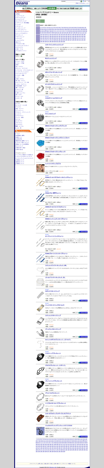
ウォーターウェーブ (21, 73)
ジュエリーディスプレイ (22, 45)
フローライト (19, 122)
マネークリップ (20, 36)
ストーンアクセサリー (22, 33)
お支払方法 (19, 139)
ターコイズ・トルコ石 (21, 105)
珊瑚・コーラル (19, 126)
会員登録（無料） (20, 135)
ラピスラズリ (19, 124)
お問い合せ (40, 463)
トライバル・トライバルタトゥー (24, 70)
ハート (18, 77)
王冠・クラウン (20, 78)
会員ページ (19, 137)
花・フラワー (19, 66)
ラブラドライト (19, 115)
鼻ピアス (18, 42)
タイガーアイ (19, 121)
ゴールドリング (20, 19)
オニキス (18, 103)
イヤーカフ (19, 38)
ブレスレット (19, 26)
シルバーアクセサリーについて (24, 156)
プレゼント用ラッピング (22, 142)
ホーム (16, 5)
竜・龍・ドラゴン (20, 80)
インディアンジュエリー (22, 31)
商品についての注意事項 (22, 144)
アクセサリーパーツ (21, 50)
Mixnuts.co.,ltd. (52, 467)
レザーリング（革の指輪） (23, 22)
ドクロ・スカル (20, 61)
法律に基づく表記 (20, 147)
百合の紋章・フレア (21, 85)
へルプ (87, 3)
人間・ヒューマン (20, 93)
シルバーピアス (20, 40)
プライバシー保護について (68, 463)
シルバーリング (20, 15)
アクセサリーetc (20, 43)
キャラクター (19, 91)
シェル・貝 (18, 128)
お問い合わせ (19, 149)
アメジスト (18, 107)
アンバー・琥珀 (19, 117)
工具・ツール (19, 49)
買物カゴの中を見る (80, 3)
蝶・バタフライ (20, 87)
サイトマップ (19, 146)
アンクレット (19, 35)
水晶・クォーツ (19, 108)
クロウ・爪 (19, 98)
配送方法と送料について (22, 140)
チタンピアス (19, 47)
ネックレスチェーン (21, 29)
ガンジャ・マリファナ (22, 68)
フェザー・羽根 (20, 75)
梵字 (17, 64)
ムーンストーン (19, 110)
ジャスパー (18, 114)
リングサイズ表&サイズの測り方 (24, 154)
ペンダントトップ (20, 28)
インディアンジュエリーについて (24, 158)
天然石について (20, 160)
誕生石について (20, 161)
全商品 (18, 14)
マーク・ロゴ (19, 96)
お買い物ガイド (57, 463)
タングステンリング (21, 21)
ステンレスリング (20, 17)
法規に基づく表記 (48, 463)
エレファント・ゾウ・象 (22, 82)
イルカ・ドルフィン (21, 84)
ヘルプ (18, 133)
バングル (18, 24)
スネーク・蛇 (19, 89)
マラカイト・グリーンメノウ (23, 112)
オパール (18, 119)
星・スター (19, 94)
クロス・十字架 (20, 63)
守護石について (20, 163)
